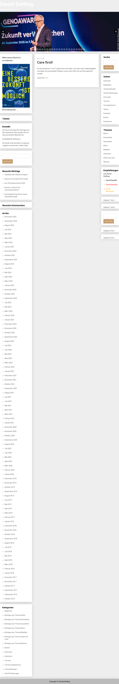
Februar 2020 (9, 470)
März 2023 (9, 311)
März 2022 (9, 363)
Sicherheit (8, 656)
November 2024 (10, 251)
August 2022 (9, 341)
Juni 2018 (8, 551)
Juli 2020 (8, 448)
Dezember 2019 (11, 478)
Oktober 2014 (10, 599)
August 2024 (9, 264)
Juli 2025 (8, 230)
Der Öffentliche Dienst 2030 (15, 183)
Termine (8, 660)
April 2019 (8, 509)
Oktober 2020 (10, 436)
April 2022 (8, 358)
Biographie (107, 85)
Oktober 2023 (10, 294)
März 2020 (9, 466)
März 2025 (9, 242)
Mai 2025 (8, 234)
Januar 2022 (9, 371)
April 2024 (8, 277)
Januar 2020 (9, 474)
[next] (116, 31)
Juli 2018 (8, 547)
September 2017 (11, 590)
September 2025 (11, 221)
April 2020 (8, 461)
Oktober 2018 (10, 534)
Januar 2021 (9, 423)
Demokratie (107, 137)
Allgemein (8, 611)
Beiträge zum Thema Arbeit (15, 615)
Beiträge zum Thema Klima (15, 628)
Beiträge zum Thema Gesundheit (17, 624)
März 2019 (9, 513)
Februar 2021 (9, 418)
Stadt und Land (109, 158)
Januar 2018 (9, 573)
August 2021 (9, 393)
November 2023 (10, 290)
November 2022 (10, 328)
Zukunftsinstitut (112, 185)
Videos (105, 109)
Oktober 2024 (10, 255)
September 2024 (11, 260)
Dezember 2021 (11, 375)
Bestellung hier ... (10, 109)
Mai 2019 (8, 504)
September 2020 (11, 440)
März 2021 (9, 414)
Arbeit (105, 133)
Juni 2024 (8, 268)
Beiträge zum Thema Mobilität (16, 632)
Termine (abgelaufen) (13, 665)
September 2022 (11, 337)
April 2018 (8, 560)
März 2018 (9, 564)
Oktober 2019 (10, 487)
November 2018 (10, 530)
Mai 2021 (8, 406)
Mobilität (106, 150)
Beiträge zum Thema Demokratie (17, 619)
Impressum (107, 121)
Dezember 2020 (11, 427)
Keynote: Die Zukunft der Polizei (16, 179)
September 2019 (11, 491)
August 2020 (9, 444)
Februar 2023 (9, 315)
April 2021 (8, 410)
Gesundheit (107, 141)
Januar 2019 (9, 521)
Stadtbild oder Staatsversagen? (16, 175)
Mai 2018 (8, 556)
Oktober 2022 (10, 333)
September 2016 (11, 594)
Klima (105, 146)
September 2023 (11, 298)
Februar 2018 (9, 569)
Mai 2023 (8, 307)
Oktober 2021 (10, 384)
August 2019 (9, 496)
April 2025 (8, 238)
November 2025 (10, 217)
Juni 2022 (8, 350)
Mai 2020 (8, 457)
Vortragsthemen (109, 105)
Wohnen (106, 162)
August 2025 (9, 225)
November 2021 (10, 380)
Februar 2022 (9, 367)
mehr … (47, 78)
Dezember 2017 (11, 577)
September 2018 (11, 539)
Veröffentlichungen (12, 673)
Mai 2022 (8, 354)
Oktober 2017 (10, 586)
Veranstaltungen (11, 669)
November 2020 (10, 431)
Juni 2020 (8, 453)
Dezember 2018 (11, 526)
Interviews (8, 652)
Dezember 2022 (11, 324)
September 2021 (11, 388)
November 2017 (10, 581)
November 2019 (10, 483)
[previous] (3, 31)
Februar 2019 (9, 517)
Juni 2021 (8, 401)
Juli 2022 (8, 345)
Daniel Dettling (17, 4)
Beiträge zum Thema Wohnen (16, 643)
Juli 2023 (8, 302)
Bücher (7, 648)
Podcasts (106, 113)
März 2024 (9, 281)
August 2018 (9, 543)
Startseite (107, 81)
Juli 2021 (8, 397)
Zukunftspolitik (111, 180)
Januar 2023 (9, 320)
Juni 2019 (8, 500)
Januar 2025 (9, 247)
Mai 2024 (8, 272)
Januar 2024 (9, 285)
